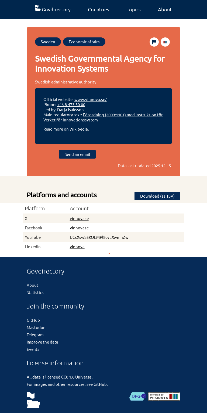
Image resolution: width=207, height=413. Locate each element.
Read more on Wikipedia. (66, 128)
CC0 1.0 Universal (76, 376)
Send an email (77, 154)
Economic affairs (84, 41)
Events (33, 349)
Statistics (35, 292)
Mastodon (36, 327)
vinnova (77, 246)
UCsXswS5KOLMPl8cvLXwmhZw (99, 237)
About (165, 9)
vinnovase (79, 218)
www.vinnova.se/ (90, 99)
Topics (134, 9)
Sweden (48, 41)
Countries (98, 9)
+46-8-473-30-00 (71, 104)
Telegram (35, 334)
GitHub (33, 320)
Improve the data (42, 341)
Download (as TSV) (157, 195)
